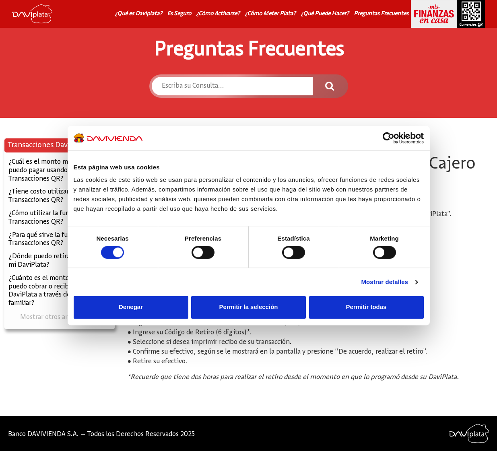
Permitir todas (366, 307)
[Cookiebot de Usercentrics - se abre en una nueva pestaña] (388, 138)
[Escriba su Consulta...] (232, 86)
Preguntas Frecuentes (381, 13)
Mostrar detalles (384, 281)
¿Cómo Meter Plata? (270, 13)
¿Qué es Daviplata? (138, 13)
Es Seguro (179, 13)
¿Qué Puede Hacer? (325, 13)
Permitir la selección (248, 307)
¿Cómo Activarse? (218, 13)
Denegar (131, 307)
